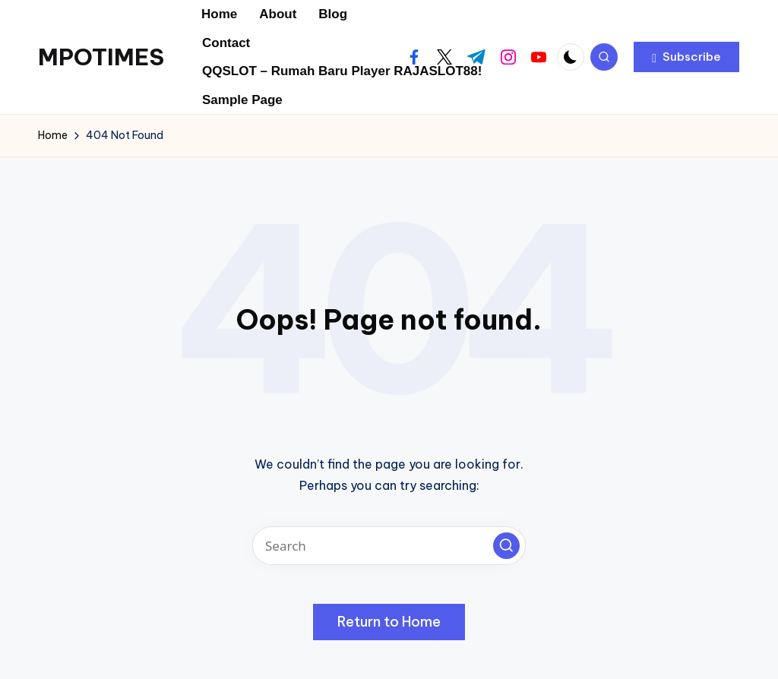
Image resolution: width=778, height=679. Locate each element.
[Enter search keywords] (389, 545)
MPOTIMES (101, 57)
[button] (686, 57)
